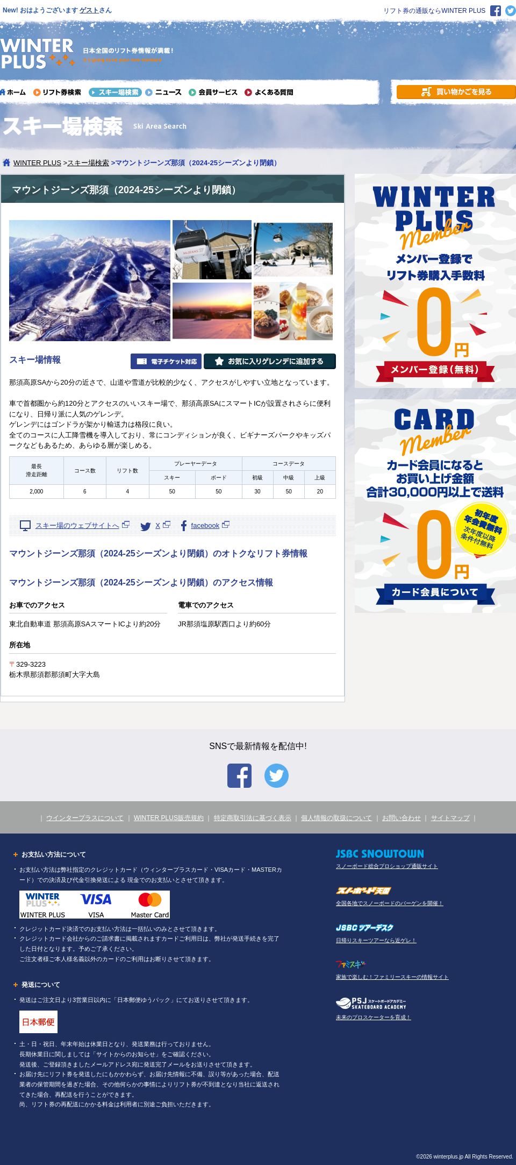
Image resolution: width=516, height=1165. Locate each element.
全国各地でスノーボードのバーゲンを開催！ (389, 903)
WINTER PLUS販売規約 (169, 818)
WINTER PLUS (37, 163)
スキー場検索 (88, 163)
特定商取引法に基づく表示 (252, 818)
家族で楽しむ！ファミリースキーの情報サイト (392, 977)
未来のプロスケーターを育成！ (373, 1017)
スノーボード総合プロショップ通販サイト (387, 866)
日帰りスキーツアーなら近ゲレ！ (376, 940)
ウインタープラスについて (85, 818)
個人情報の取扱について (336, 818)
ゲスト (89, 10)
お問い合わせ (401, 818)
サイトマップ (450, 818)
